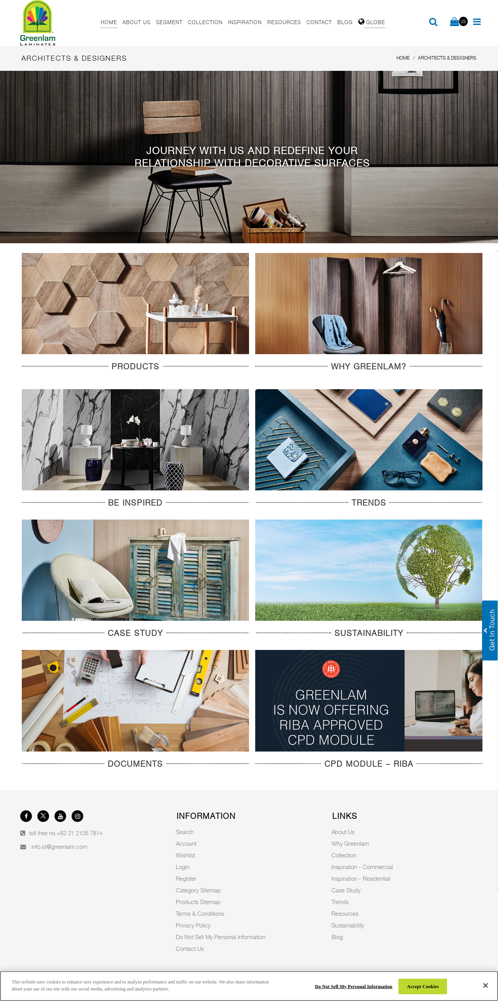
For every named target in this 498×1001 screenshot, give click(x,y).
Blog (337, 936)
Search (185, 831)
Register (186, 878)
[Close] (485, 985)
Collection (343, 855)
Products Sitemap (198, 901)
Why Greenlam (350, 843)
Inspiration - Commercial (362, 866)
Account (186, 843)
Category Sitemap (198, 890)
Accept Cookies (423, 986)
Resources (344, 913)
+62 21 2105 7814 (79, 832)
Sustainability (347, 925)
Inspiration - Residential (360, 878)
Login (182, 866)
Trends (340, 901)
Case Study (346, 890)
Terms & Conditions (200, 913)
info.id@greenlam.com (59, 846)
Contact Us (190, 948)
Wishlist (185, 855)
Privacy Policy (193, 925)
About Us (342, 831)
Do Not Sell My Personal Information (220, 936)
